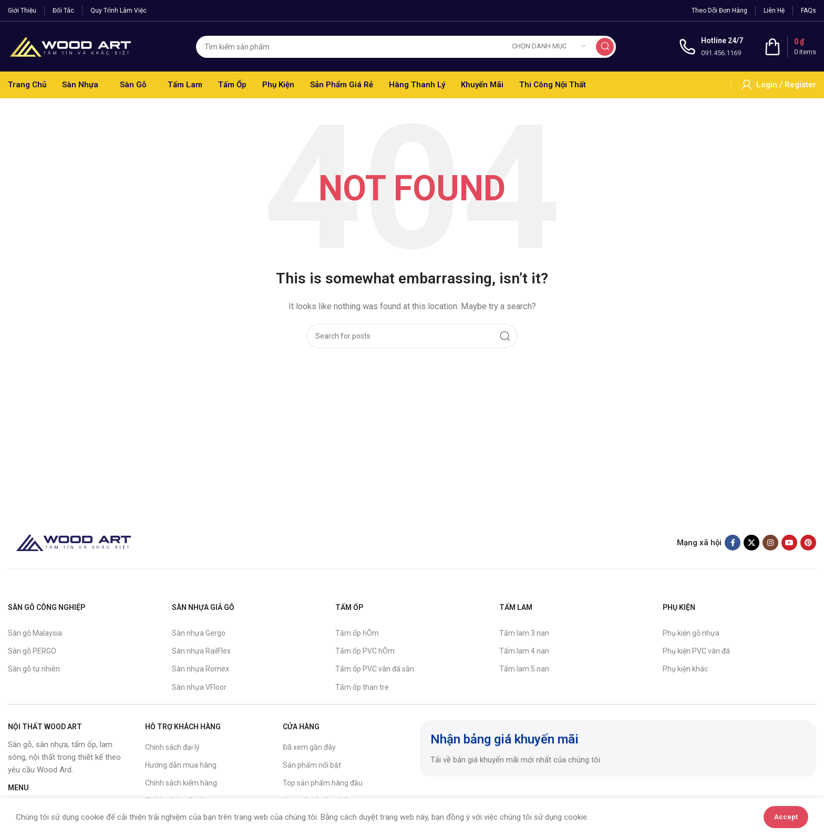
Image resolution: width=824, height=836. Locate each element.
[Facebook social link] (732, 542)
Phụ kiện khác (685, 669)
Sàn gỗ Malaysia (35, 633)
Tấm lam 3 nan (524, 633)
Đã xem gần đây (309, 747)
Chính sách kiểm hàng (181, 783)
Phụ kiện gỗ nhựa (691, 633)
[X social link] (751, 542)
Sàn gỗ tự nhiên (34, 669)
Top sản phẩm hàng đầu (323, 783)
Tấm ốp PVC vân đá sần (374, 669)
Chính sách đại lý (172, 747)
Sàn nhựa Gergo (198, 633)
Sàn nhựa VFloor (199, 687)
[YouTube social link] (789, 542)
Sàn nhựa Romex (200, 669)
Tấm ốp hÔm (357, 633)
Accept (786, 817)
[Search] (406, 47)
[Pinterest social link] (808, 542)
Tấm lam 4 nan (524, 651)
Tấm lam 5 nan (524, 669)
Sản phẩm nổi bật (312, 765)
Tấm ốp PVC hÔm (365, 651)
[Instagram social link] (770, 542)
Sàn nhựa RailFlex (201, 651)
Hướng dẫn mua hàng (181, 765)
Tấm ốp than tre (362, 687)
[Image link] (73, 542)
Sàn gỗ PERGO (32, 651)
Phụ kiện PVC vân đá (696, 651)
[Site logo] (70, 45)
